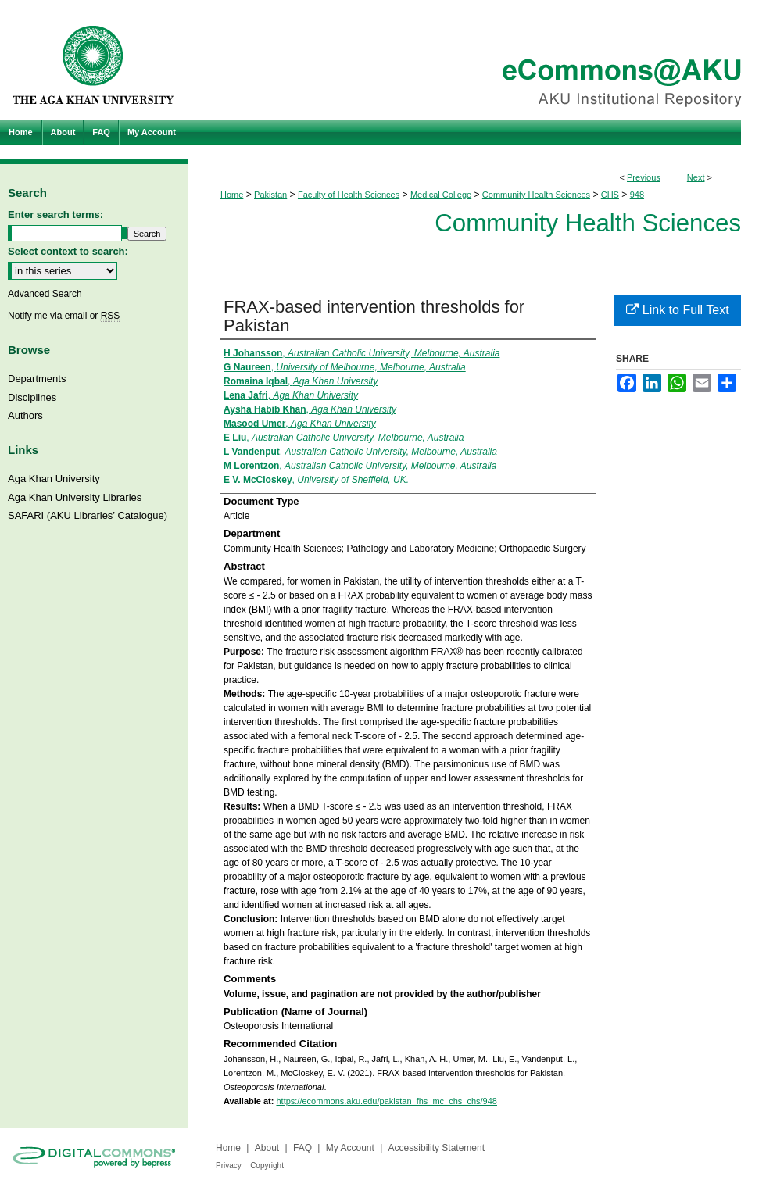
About (267, 1147)
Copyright (267, 1165)
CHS (610, 194)
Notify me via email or (64, 315)
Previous (643, 177)
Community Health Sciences (536, 194)
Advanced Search (45, 293)
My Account (350, 1147)
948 (637, 194)
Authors (25, 415)
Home (231, 194)
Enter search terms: (55, 214)
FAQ (302, 1147)
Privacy (229, 1165)
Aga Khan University (54, 478)
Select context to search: (68, 251)
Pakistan (270, 194)
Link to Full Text (677, 309)
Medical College (440, 194)
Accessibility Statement (436, 1147)
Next (696, 177)
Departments (37, 378)
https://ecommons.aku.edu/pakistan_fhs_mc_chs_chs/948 (386, 1101)
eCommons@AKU (477, 60)
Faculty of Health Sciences (348, 194)
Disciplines (32, 397)
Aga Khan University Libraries (74, 497)
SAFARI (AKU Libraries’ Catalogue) (87, 515)
